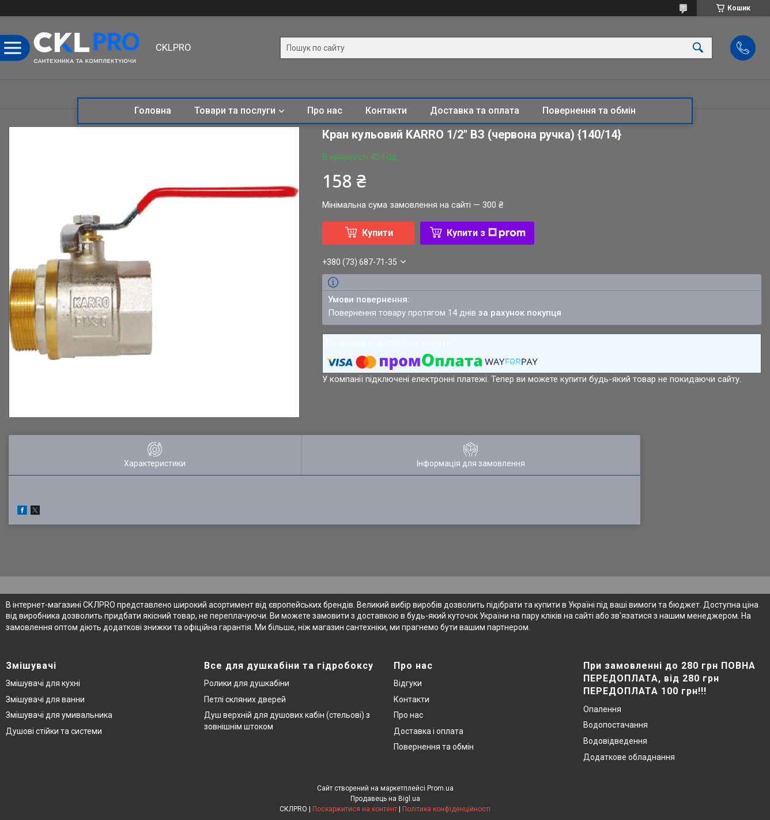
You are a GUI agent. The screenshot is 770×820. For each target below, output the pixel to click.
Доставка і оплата (428, 731)
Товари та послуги (234, 110)
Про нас (324, 110)
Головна (152, 110)
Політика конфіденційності (446, 809)
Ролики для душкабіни (246, 683)
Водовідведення (615, 741)
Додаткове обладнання (629, 757)
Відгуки (408, 683)
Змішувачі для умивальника (59, 715)
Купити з (486, 232)
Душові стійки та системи (54, 731)
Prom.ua (440, 788)
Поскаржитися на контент (354, 809)
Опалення (602, 709)
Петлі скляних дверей (245, 699)
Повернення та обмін (589, 110)
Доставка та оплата (474, 110)
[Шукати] (698, 48)
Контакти (386, 110)
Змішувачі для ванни (45, 699)
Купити (377, 232)
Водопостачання (615, 724)
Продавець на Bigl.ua (385, 799)
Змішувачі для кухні (43, 683)
